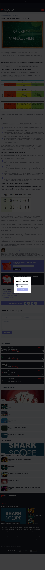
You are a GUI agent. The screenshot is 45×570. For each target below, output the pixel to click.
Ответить (22, 289)
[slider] (17, 284)
